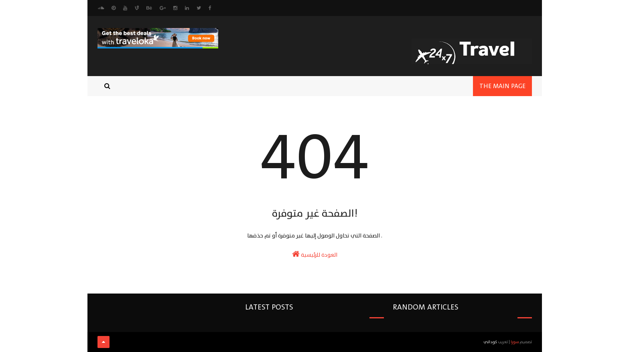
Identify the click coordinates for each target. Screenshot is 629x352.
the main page (502, 86)
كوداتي (490, 341)
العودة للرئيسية (314, 254)
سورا (515, 341)
